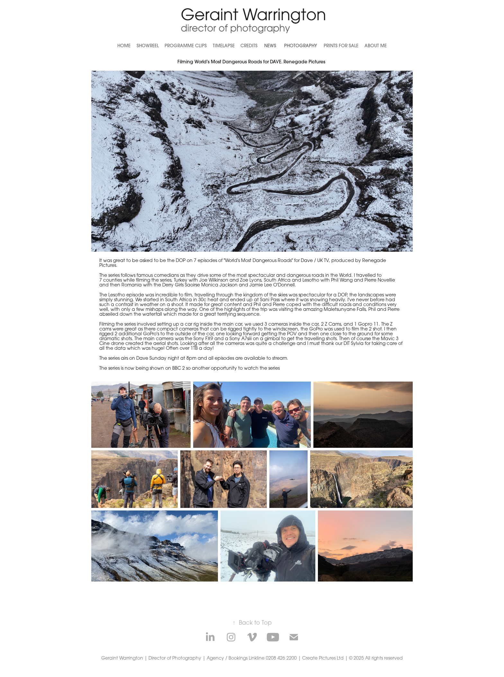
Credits (248, 46)
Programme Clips (186, 46)
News (270, 46)
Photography (300, 46)
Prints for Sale (341, 46)
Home (123, 46)
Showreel (148, 46)
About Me (375, 46)
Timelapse (224, 46)
